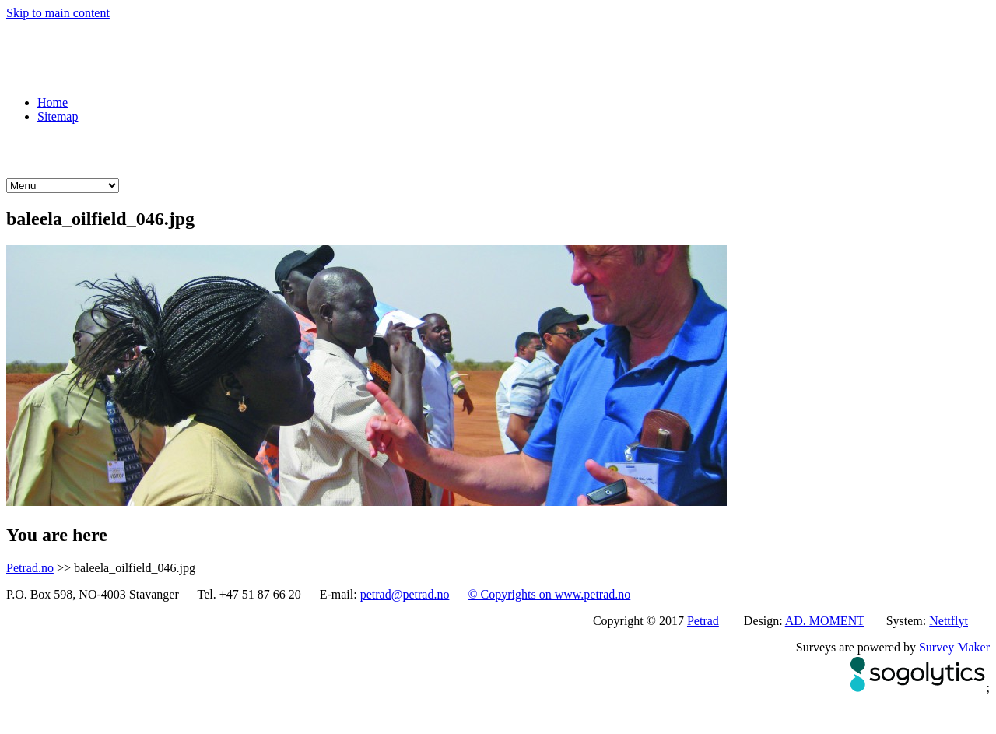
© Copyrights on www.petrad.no (549, 594)
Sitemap (57, 116)
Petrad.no (30, 567)
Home (52, 102)
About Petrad (568, 150)
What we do (81, 150)
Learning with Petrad (311, 150)
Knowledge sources (450, 150)
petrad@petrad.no (405, 594)
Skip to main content (58, 12)
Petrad (703, 620)
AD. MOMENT (824, 620)
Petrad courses (183, 150)
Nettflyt (948, 620)
